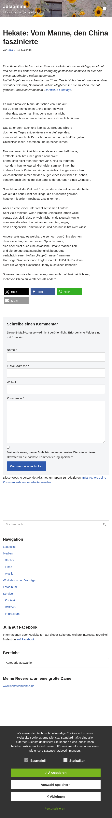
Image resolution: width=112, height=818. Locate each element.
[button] (16, 291)
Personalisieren (55, 808)
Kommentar (15, 398)
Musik (9, 573)
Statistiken (74, 760)
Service (8, 593)
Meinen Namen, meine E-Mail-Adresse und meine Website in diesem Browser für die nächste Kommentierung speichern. (52, 455)
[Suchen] (51, 524)
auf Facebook (26, 639)
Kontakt (10, 600)
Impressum (12, 613)
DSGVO (10, 607)
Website (12, 382)
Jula (10, 49)
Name (12, 349)
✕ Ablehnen (55, 796)
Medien (8, 553)
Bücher (9, 560)
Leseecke (9, 546)
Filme (8, 566)
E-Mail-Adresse (18, 366)
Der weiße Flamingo (58, 89)
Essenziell (35, 760)
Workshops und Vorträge (19, 580)
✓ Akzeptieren (56, 772)
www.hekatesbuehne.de (18, 686)
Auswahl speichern (55, 784)
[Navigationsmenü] (104, 8)
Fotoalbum (10, 587)
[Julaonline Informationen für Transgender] (19, 8)
